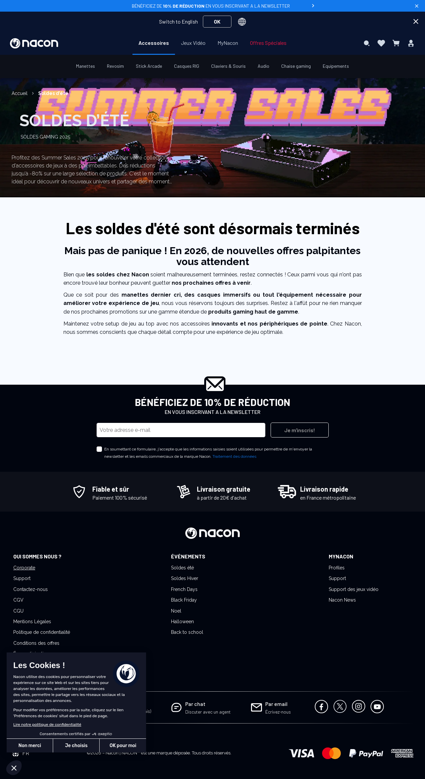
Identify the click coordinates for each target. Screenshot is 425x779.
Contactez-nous (30, 589)
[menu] (212, 43)
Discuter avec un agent (208, 712)
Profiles (337, 567)
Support (22, 578)
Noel (176, 611)
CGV (18, 600)
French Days (184, 589)
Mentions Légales (32, 621)
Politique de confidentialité (41, 632)
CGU (18, 611)
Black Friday (184, 600)
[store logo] (34, 43)
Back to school (187, 632)
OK (217, 21)
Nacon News (342, 600)
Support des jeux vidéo (354, 589)
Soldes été (182, 567)
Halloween (182, 621)
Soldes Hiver (184, 578)
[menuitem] (153, 42)
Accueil (20, 93)
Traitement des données (234, 456)
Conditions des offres (36, 643)
